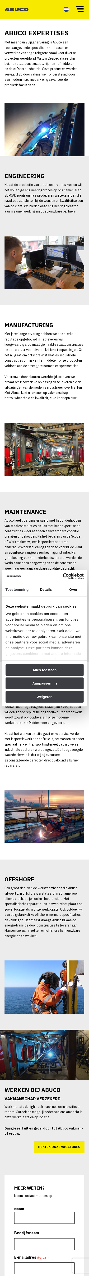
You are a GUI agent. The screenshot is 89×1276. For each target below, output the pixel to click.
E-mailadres (31, 1259)
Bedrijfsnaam (27, 1235)
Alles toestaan (45, 670)
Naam (20, 1211)
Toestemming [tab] (17, 589)
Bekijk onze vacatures (58, 1150)
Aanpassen (44, 683)
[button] (79, 8)
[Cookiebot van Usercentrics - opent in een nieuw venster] (63, 576)
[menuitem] (66, 9)
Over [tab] (73, 589)
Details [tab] (46, 589)
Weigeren (44, 697)
